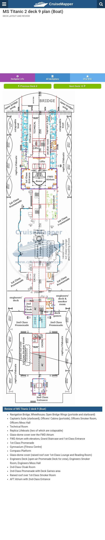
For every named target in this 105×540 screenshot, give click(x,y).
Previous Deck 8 (27, 86)
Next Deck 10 (77, 86)
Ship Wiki (87, 77)
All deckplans (52, 77)
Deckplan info (17, 77)
